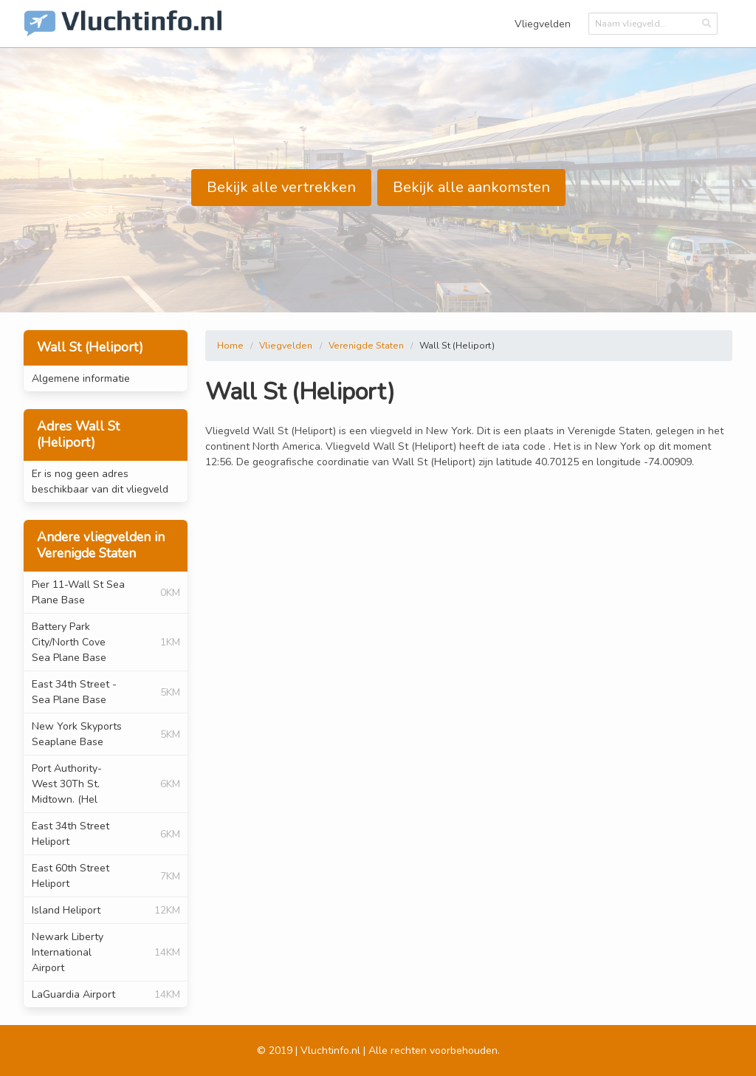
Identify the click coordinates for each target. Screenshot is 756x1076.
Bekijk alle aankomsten (471, 187)
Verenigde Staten (366, 346)
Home (230, 346)
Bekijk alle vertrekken (281, 187)
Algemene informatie (81, 378)
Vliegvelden (543, 24)
